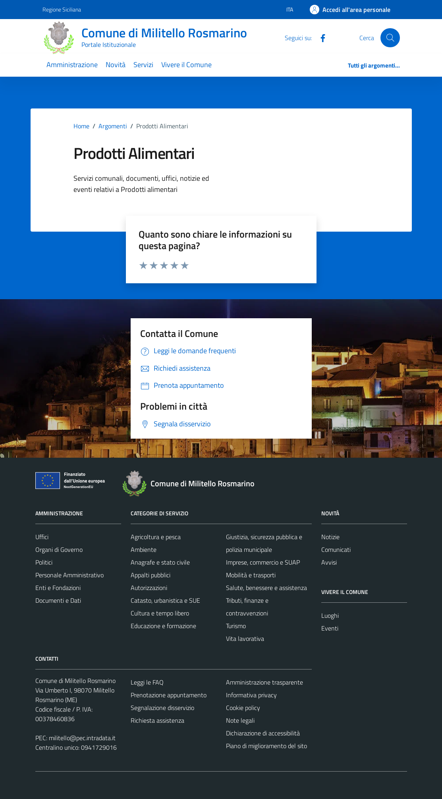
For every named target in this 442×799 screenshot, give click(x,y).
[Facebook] (320, 37)
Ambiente (143, 549)
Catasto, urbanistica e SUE (165, 600)
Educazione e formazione (163, 626)
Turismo (236, 626)
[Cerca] (390, 37)
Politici (43, 562)
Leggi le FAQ (147, 682)
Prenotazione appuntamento (169, 695)
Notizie (330, 537)
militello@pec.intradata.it (82, 738)
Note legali (240, 720)
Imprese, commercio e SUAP (263, 562)
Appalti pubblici (150, 575)
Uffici (41, 537)
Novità (115, 64)
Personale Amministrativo (69, 575)
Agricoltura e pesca (156, 537)
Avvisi (329, 562)
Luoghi (330, 615)
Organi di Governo (59, 549)
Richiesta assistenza (157, 720)
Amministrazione (72, 64)
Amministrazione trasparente (264, 682)
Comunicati (336, 549)
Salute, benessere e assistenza (266, 587)
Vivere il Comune (186, 64)
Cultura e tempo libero (160, 613)
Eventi (329, 628)
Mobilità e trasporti (251, 575)
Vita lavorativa (245, 638)
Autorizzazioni (149, 587)
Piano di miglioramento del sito (266, 746)
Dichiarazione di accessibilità (263, 733)
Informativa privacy (251, 695)
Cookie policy (243, 707)
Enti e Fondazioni (58, 587)
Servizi (143, 64)
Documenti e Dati (58, 600)
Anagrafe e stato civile (160, 562)
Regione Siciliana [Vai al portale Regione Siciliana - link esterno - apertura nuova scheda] (61, 9)
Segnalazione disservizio (162, 707)
